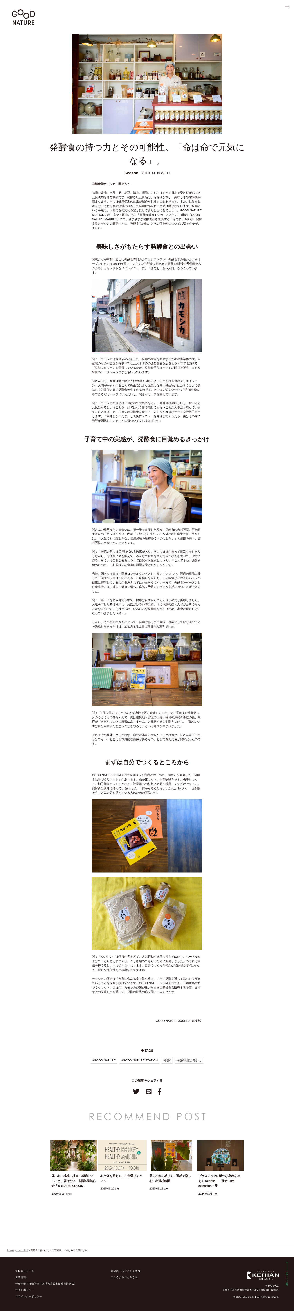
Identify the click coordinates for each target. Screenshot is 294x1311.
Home (10, 1250)
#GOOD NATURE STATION (139, 1060)
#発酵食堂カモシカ (189, 1060)
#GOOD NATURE (104, 1060)
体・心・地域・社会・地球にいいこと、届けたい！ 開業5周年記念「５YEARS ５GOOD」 (73, 1181)
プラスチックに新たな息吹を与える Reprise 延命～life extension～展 (219, 1181)
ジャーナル (22, 1250)
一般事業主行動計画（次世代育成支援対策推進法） (46, 1283)
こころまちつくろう (123, 1277)
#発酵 (167, 1060)
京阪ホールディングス (124, 1271)
